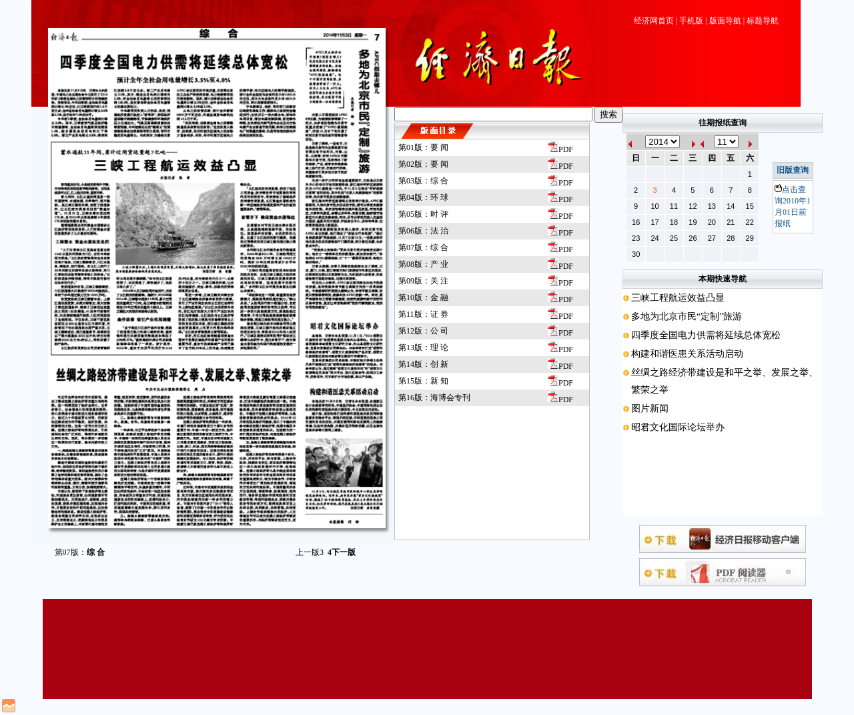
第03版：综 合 (423, 180)
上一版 (310, 552)
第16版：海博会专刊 (434, 397)
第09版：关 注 (423, 280)
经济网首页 (654, 20)
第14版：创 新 (423, 364)
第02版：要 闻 (423, 164)
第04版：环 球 (423, 197)
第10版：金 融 (423, 297)
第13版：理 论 (423, 347)
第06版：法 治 (423, 230)
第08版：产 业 (423, 264)
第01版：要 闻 (423, 147)
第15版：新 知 (423, 381)
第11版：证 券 (423, 314)
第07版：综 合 (423, 247)
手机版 (691, 20)
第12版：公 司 (423, 330)
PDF (560, 149)
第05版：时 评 (423, 214)
